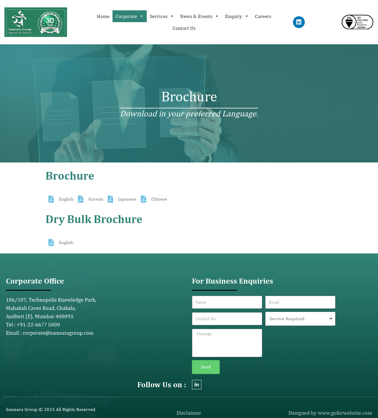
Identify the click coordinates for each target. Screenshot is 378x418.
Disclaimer (189, 413)
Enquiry (237, 16)
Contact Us (183, 28)
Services (162, 16)
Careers (263, 16)
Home (103, 16)
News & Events (199, 16)
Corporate (129, 16)
